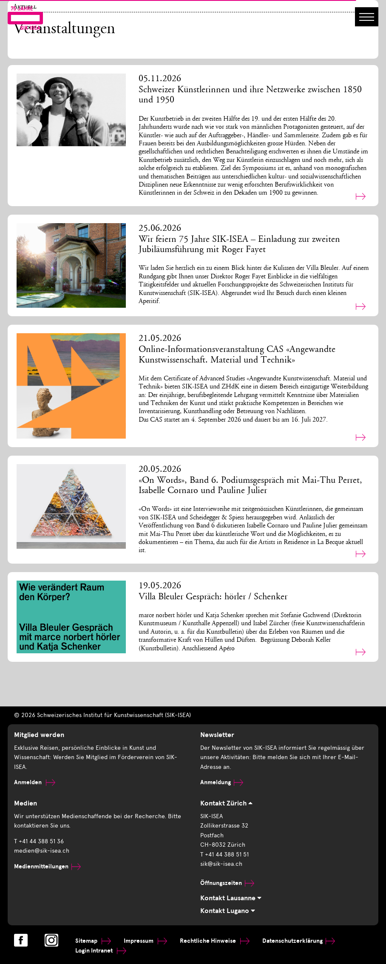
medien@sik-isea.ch (41, 850)
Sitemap (93, 940)
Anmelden (34, 782)
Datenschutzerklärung (298, 940)
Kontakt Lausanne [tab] (230, 898)
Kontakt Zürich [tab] (226, 803)
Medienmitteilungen (47, 866)
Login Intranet (100, 950)
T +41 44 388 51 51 (224, 854)
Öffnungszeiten (227, 883)
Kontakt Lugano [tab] (227, 911)
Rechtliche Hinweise (215, 940)
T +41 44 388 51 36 (39, 841)
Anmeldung (221, 782)
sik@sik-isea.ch (221, 864)
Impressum (145, 940)
